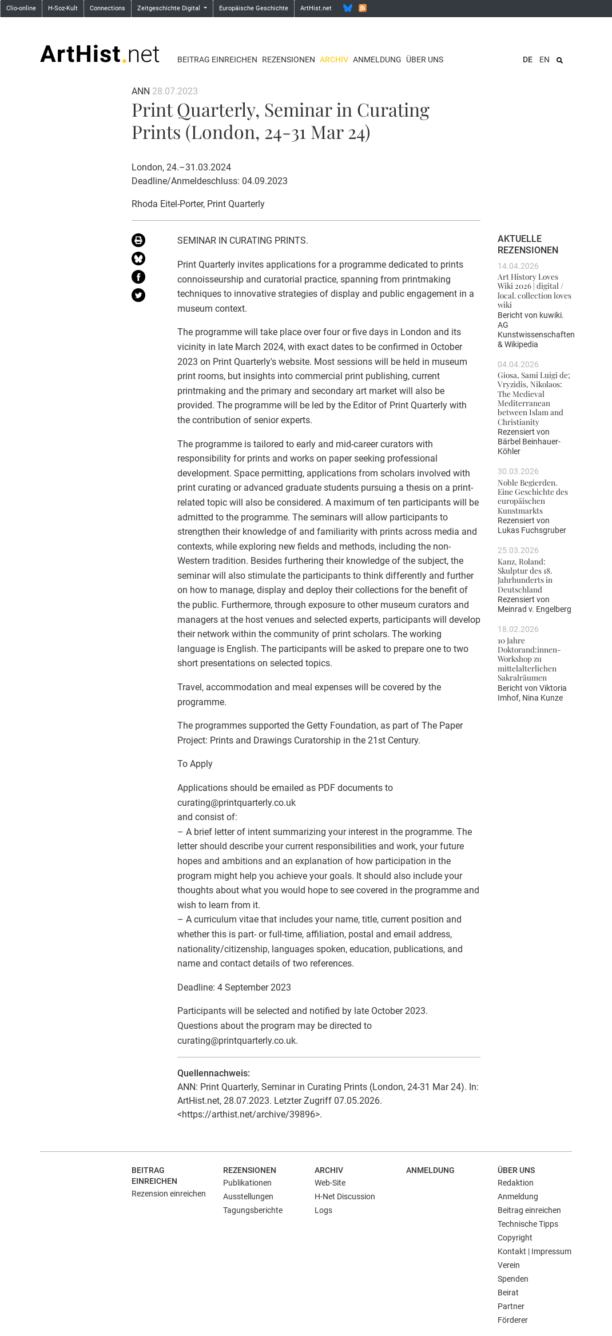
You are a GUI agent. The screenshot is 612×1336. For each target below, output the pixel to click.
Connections (107, 8)
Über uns (424, 59)
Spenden (513, 1278)
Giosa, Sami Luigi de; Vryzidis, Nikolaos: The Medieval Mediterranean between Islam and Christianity (534, 398)
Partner (511, 1306)
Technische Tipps (528, 1223)
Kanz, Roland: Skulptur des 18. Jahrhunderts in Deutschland (525, 575)
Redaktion (516, 1182)
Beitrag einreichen (217, 59)
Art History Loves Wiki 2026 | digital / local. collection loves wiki (534, 290)
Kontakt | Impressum (534, 1251)
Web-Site (330, 1182)
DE (527, 59)
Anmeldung (377, 59)
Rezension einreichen (169, 1193)
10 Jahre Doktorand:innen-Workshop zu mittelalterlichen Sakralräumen (529, 658)
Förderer (513, 1320)
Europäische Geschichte (253, 8)
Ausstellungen (248, 1196)
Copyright (515, 1237)
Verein (509, 1265)
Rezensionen (288, 59)
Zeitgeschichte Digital (169, 8)
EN (544, 59)
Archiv (334, 59)
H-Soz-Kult (63, 8)
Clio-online (21, 8)
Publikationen (247, 1182)
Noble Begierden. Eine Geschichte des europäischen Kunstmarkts (533, 496)
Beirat (508, 1292)
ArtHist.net (316, 8)
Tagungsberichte (253, 1210)
